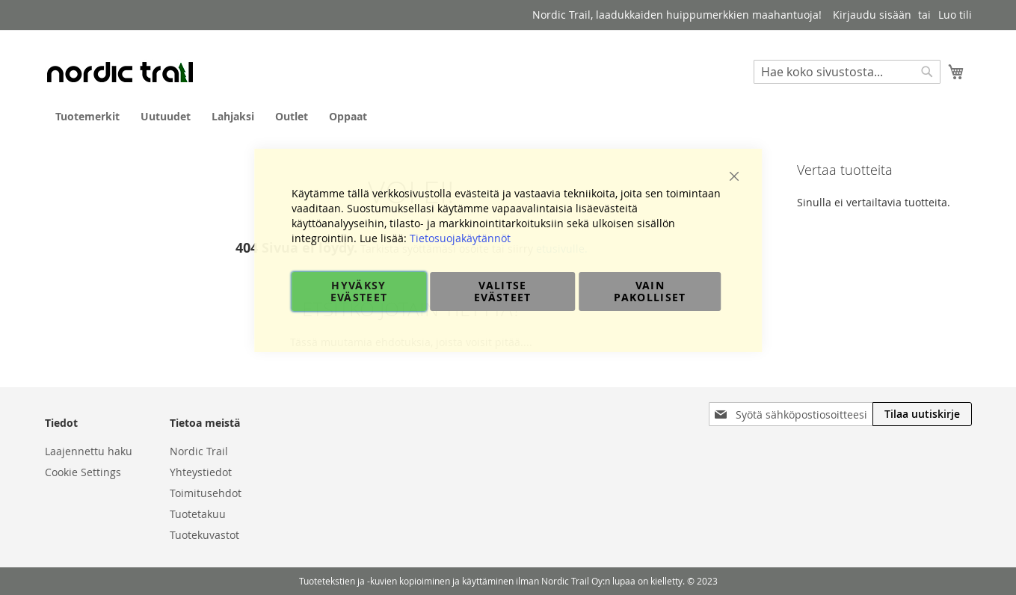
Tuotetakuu (198, 514)
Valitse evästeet (503, 291)
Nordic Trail (199, 451)
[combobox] (847, 72)
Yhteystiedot (201, 472)
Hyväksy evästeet (359, 291)
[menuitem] (87, 116)
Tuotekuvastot (204, 535)
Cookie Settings (83, 472)
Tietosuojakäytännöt (460, 238)
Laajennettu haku (88, 451)
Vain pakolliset (650, 291)
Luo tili (955, 14)
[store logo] (119, 71)
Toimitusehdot (205, 493)
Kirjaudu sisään (872, 14)
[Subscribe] (922, 414)
